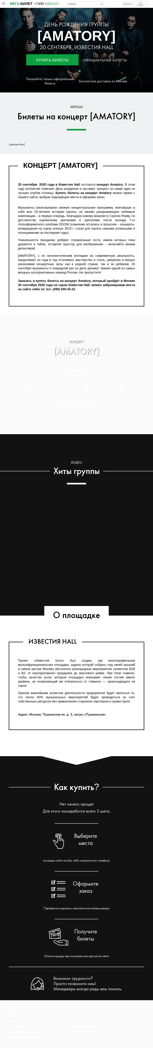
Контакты (140, 1031)
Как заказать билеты (85, 1026)
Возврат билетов (135, 1036)
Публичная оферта (85, 1036)
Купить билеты (52, 60)
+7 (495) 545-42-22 (25, 1032)
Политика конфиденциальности (84, 1031)
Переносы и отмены (133, 1041)
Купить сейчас (77, 403)
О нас (142, 1026)
